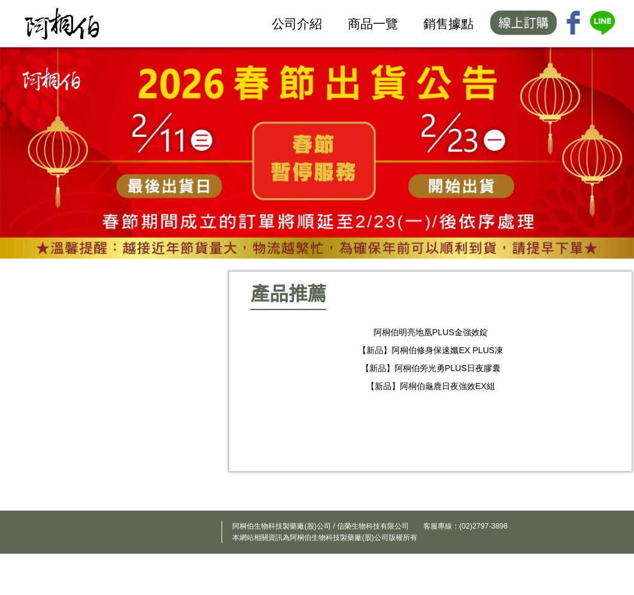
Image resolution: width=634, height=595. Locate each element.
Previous (272, 408)
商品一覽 (373, 23)
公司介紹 (297, 23)
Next (594, 408)
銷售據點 (448, 23)
